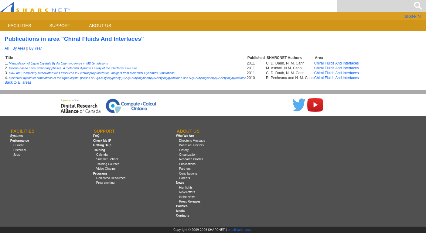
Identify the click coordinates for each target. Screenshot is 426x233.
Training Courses (107, 164)
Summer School (107, 159)
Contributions (188, 173)
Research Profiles (191, 159)
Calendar (102, 154)
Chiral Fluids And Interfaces (336, 63)
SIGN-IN (412, 16)
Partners (185, 168)
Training (99, 150)
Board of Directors (191, 145)
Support (59, 25)
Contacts (182, 215)
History (184, 150)
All (7, 48)
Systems (16, 136)
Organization (187, 154)
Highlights (186, 187)
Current (18, 145)
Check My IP (102, 140)
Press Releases (190, 201)
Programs (100, 173)
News (180, 182)
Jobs (16, 154)
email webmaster (240, 229)
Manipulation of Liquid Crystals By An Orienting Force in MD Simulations (58, 63)
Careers (184, 178)
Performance (19, 140)
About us (100, 25)
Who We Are (185, 136)
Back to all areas (18, 82)
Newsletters (187, 192)
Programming (105, 182)
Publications (187, 164)
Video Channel (106, 168)
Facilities (19, 25)
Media (180, 211)
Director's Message (192, 140)
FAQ (96, 136)
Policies (182, 206)
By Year (35, 48)
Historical (19, 150)
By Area (18, 48)
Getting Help (102, 145)
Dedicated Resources (110, 178)
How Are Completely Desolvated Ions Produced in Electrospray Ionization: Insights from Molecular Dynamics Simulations (91, 73)
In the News (187, 197)
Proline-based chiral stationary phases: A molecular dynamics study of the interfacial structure (73, 68)
